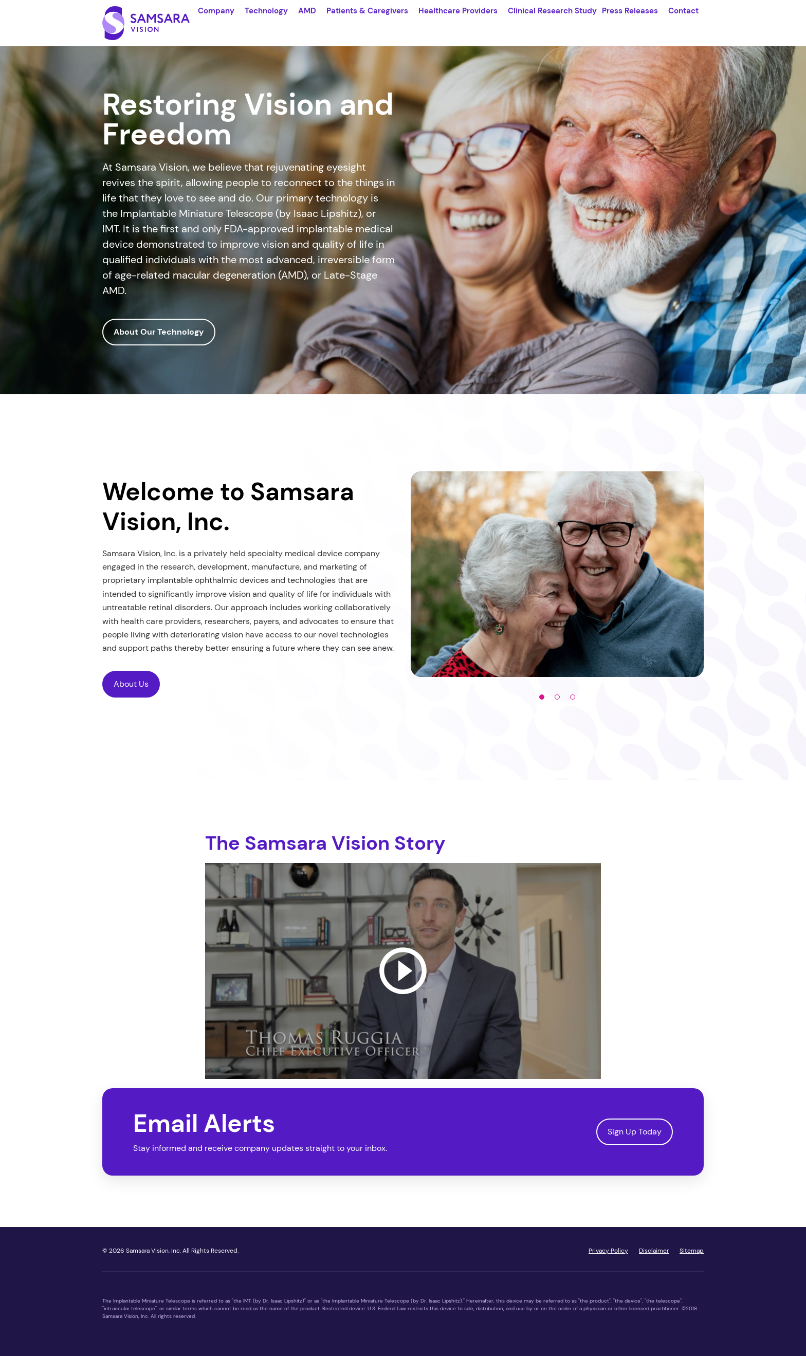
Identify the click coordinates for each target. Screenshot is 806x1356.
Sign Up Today (635, 1136)
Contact (683, 11)
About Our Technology (159, 337)
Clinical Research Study (552, 11)
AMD (307, 11)
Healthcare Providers (458, 11)
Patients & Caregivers (367, 11)
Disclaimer (654, 1256)
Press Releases (630, 11)
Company (216, 11)
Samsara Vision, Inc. (153, 1256)
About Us (131, 689)
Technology (266, 11)
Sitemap (692, 1256)
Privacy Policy (608, 1256)
